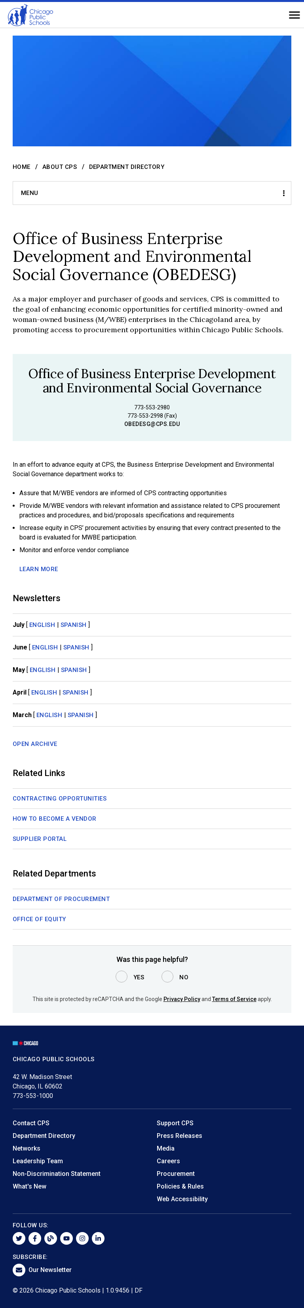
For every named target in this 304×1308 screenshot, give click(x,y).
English (42, 624)
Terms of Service (234, 999)
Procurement (176, 1173)
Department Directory (127, 166)
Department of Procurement (61, 899)
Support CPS (175, 1123)
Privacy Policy (181, 999)
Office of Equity (39, 919)
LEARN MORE (38, 569)
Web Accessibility (182, 1199)
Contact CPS (31, 1123)
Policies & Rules (180, 1186)
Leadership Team (38, 1161)
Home (21, 166)
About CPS (59, 166)
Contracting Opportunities (60, 798)
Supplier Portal (40, 838)
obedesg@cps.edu (152, 424)
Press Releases (179, 1136)
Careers (168, 1161)
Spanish (74, 624)
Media (166, 1148)
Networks (26, 1148)
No (183, 977)
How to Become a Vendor (55, 818)
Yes (138, 977)
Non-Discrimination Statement (57, 1173)
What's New (29, 1186)
